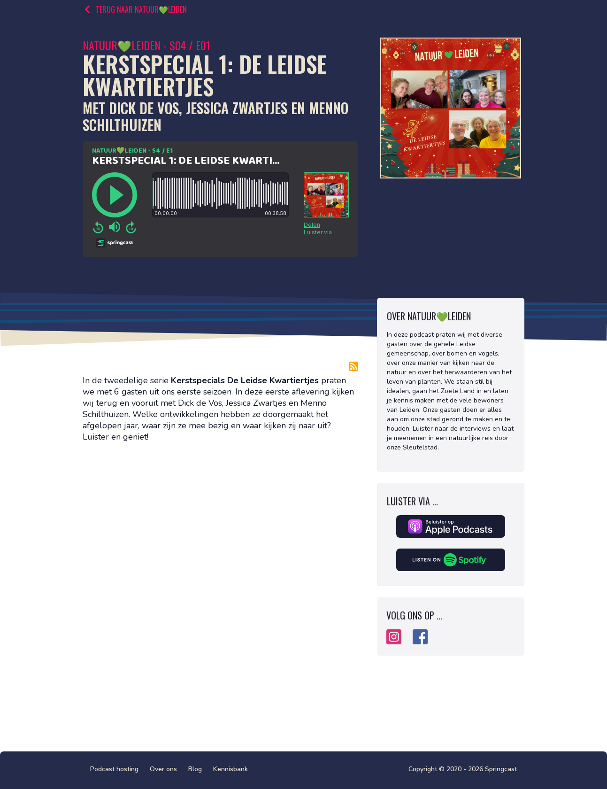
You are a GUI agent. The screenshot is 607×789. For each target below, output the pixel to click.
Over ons (163, 769)
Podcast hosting (114, 769)
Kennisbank (230, 769)
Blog (195, 769)
